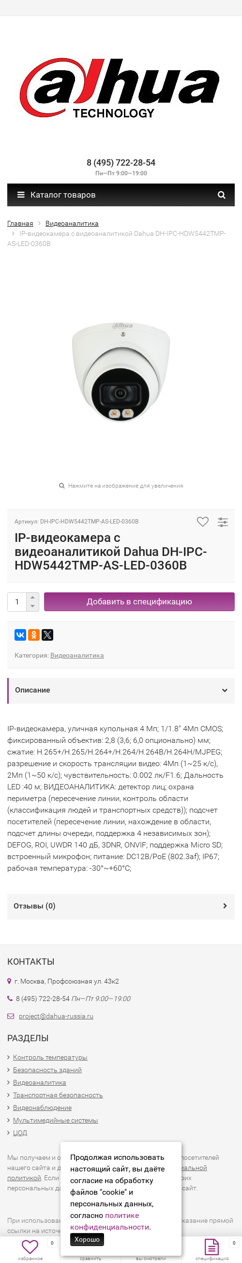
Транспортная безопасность (58, 1095)
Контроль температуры (50, 1057)
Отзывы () (35, 905)
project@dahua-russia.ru (56, 1016)
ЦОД (20, 1133)
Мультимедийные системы (55, 1120)
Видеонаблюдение (42, 1107)
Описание (32, 689)
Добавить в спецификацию (139, 601)
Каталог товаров (56, 195)
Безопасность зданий (47, 1070)
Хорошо (87, 1239)
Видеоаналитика (77, 655)
